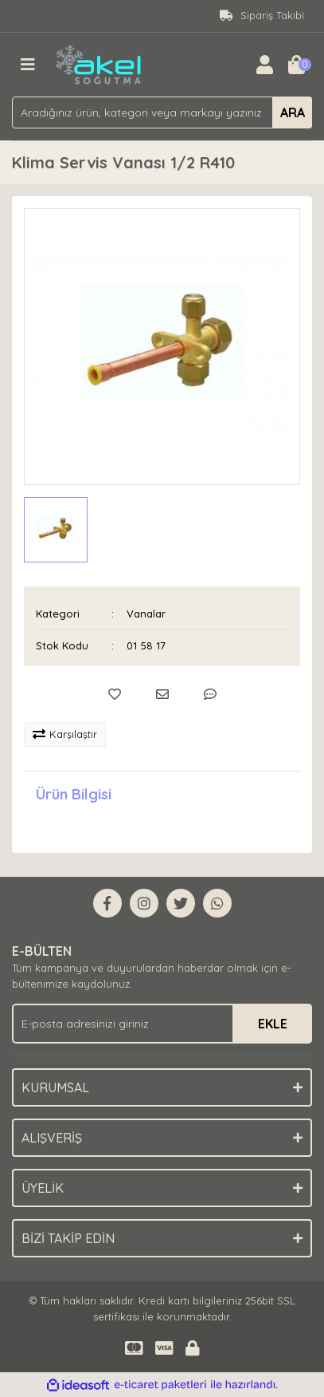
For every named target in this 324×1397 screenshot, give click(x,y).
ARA (292, 112)
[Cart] (296, 65)
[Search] (162, 112)
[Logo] (99, 63)
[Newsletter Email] (162, 1024)
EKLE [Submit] (272, 1024)
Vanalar (146, 613)
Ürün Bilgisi (73, 794)
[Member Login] (264, 65)
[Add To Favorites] (115, 694)
